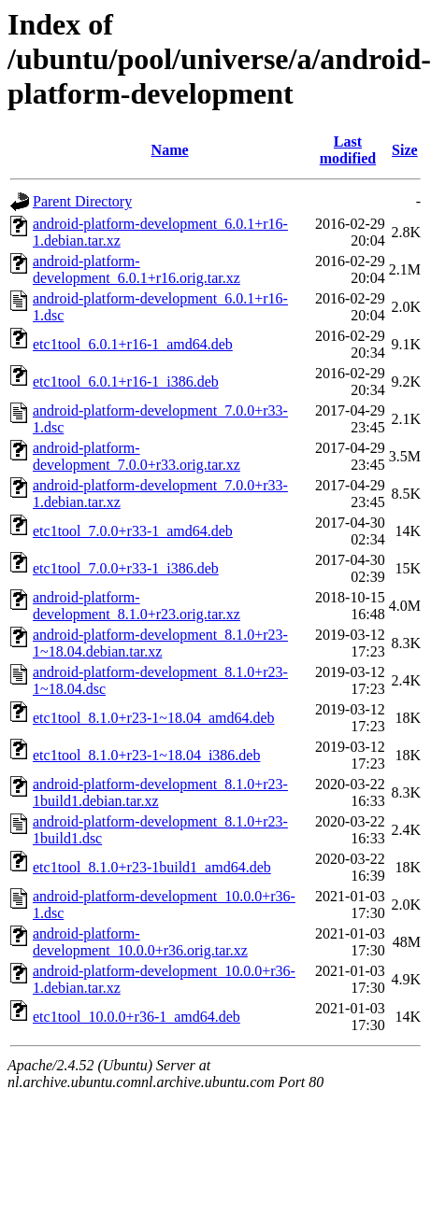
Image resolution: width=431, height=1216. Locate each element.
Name (170, 150)
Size (405, 150)
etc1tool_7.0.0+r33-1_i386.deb (126, 568)
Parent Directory (82, 201)
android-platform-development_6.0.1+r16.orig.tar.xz (136, 269)
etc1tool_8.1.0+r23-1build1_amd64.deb (152, 867)
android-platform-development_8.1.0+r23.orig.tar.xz (136, 605)
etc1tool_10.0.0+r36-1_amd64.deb (136, 1017)
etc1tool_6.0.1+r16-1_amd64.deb (133, 344)
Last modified (348, 150)
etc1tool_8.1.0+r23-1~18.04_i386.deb (146, 755)
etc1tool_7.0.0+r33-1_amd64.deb (133, 531)
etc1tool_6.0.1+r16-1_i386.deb (126, 381)
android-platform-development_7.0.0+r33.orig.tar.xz (136, 456)
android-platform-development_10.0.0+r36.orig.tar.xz (140, 942)
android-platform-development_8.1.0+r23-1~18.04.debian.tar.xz (160, 643)
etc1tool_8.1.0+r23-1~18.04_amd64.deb (154, 718)
